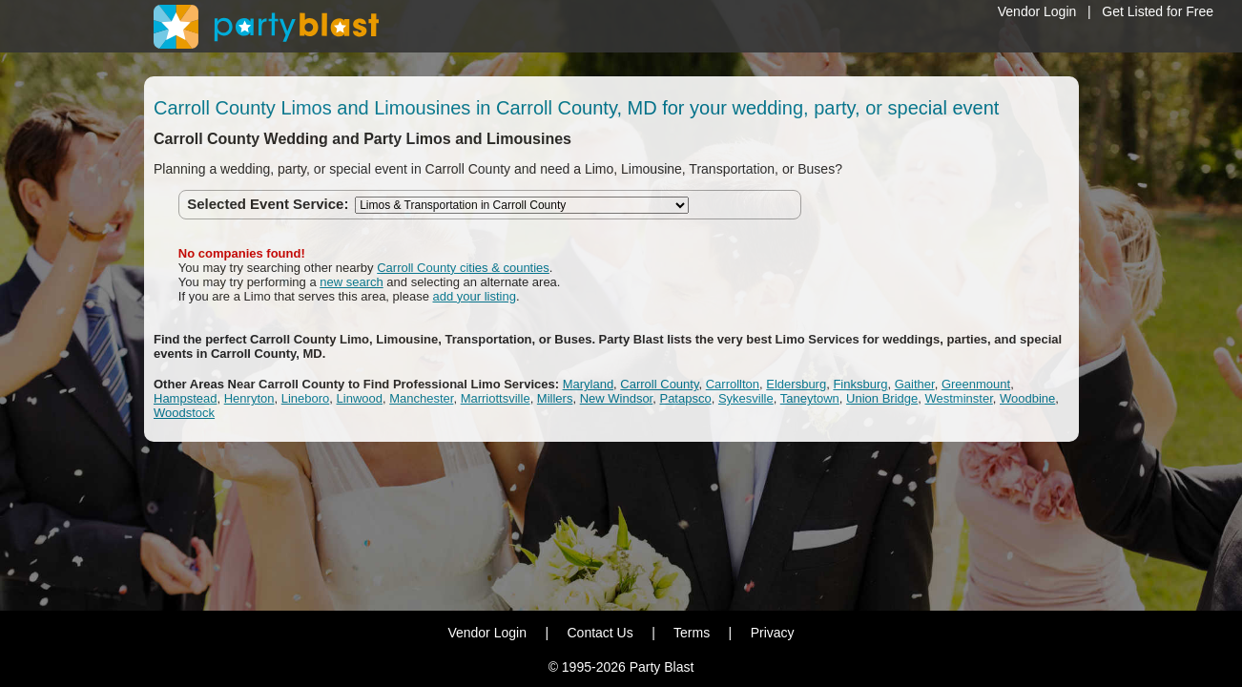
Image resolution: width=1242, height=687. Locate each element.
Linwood (360, 398)
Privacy (773, 632)
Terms (691, 632)
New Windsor (616, 398)
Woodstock (184, 413)
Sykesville (746, 398)
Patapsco (685, 398)
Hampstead (185, 398)
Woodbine (1027, 398)
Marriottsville (495, 398)
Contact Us (599, 632)
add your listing (474, 296)
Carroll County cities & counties (463, 267)
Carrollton (732, 384)
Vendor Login (1037, 11)
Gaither (915, 384)
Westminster (958, 398)
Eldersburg (796, 384)
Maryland (588, 384)
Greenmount (976, 384)
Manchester (421, 398)
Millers (555, 398)
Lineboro (305, 398)
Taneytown (809, 398)
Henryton (249, 398)
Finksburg (860, 384)
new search (351, 282)
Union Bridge (882, 398)
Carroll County (659, 384)
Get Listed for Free (1157, 11)
